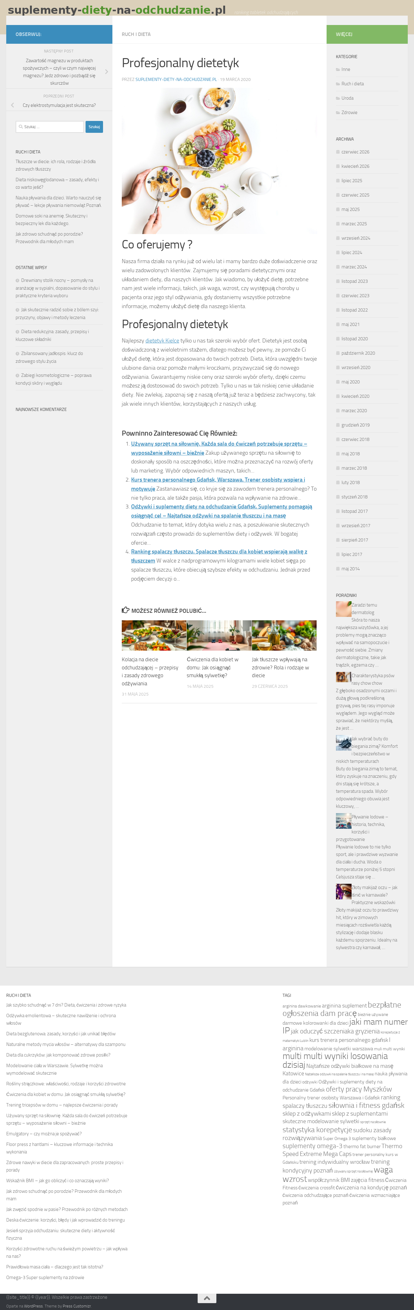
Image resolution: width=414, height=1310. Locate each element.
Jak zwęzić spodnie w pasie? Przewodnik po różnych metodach (67, 1209)
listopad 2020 (355, 339)
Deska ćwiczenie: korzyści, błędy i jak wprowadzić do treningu (65, 1220)
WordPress (33, 1306)
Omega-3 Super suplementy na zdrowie (45, 1277)
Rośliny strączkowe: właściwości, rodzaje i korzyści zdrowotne (66, 1084)
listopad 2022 (355, 310)
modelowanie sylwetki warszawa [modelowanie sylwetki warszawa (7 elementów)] (338, 1049)
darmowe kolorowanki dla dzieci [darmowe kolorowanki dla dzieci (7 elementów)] (315, 1023)
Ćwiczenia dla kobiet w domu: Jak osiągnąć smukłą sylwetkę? (212, 667)
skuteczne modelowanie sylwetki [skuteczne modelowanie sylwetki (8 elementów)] (321, 1121)
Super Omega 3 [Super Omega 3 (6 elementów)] (337, 1138)
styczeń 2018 (354, 497)
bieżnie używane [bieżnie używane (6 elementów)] (373, 1014)
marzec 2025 (354, 224)
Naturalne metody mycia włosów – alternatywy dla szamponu (66, 1044)
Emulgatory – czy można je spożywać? (44, 1134)
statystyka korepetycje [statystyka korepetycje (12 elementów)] (317, 1129)
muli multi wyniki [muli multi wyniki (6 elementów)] (389, 1048)
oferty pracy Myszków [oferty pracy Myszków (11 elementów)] (359, 1089)
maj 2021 (351, 324)
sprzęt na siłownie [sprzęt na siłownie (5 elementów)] (373, 1122)
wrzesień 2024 (356, 238)
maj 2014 (351, 569)
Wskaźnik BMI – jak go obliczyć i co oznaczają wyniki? (57, 1180)
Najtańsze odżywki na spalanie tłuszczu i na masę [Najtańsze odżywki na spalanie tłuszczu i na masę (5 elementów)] (339, 1074)
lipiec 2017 (352, 554)
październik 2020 (358, 353)
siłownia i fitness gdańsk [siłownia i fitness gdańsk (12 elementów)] (366, 1105)
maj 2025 (351, 209)
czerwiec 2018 (355, 439)
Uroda (347, 98)
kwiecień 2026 (355, 166)
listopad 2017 (355, 511)
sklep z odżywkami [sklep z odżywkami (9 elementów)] (307, 1113)
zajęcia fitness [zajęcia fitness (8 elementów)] (367, 1180)
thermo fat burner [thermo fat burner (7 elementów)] (362, 1146)
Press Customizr (77, 1306)
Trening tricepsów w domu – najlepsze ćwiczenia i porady (62, 1105)
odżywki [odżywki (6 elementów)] (310, 1081)
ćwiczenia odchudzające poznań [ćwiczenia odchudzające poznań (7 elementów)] (315, 1195)
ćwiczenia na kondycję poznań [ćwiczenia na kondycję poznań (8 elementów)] (371, 1187)
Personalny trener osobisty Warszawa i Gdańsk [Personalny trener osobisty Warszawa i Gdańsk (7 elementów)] (331, 1098)
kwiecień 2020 (355, 396)
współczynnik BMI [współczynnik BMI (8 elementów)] (329, 1180)
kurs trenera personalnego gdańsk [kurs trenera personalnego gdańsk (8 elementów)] (348, 1040)
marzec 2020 (354, 410)
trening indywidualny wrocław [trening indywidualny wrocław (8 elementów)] (334, 1162)
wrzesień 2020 (356, 367)
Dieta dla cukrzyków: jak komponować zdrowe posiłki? (58, 1055)
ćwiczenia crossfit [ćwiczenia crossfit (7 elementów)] (316, 1188)
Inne (346, 69)
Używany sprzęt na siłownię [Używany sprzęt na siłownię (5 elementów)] (353, 1171)
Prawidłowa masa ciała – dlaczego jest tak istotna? (54, 1267)
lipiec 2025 (352, 180)
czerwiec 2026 (355, 152)
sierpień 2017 (355, 540)
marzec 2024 (354, 267)
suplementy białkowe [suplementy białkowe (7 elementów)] (374, 1138)
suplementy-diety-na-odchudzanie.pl (176, 79)
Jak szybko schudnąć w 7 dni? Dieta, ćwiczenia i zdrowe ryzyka (66, 1005)
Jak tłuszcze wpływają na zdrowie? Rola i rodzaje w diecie (280, 667)
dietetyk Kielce (162, 340)
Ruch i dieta (136, 34)
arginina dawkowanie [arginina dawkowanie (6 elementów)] (302, 1005)
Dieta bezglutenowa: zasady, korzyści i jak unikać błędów (61, 1034)
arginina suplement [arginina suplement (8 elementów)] (344, 1005)
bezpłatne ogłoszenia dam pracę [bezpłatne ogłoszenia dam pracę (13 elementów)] (342, 1009)
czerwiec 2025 (355, 195)
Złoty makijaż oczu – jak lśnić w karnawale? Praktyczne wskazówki (374, 895)
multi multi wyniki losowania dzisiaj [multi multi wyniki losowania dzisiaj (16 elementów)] (335, 1060)
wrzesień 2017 (356, 525)
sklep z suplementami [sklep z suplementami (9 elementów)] (360, 1113)
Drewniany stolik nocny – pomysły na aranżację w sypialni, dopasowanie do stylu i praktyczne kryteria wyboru (58, 288)
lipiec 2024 (352, 252)
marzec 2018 (354, 468)
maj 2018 (351, 454)
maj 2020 (351, 382)
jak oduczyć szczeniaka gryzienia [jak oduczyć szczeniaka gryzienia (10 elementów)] (335, 1031)
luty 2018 (351, 482)
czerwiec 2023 (355, 295)
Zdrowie (349, 112)
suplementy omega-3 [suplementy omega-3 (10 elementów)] (313, 1146)
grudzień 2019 (356, 425)
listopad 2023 (355, 281)
